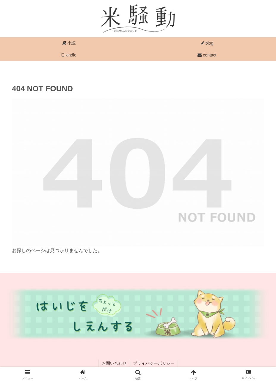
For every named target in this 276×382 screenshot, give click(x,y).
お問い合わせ (114, 363)
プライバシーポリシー (154, 363)
